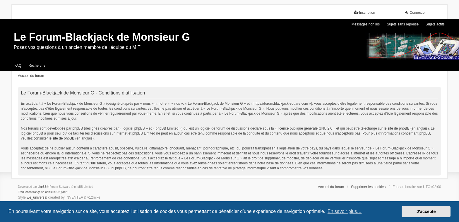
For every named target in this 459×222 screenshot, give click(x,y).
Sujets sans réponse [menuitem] (403, 24)
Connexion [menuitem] (415, 12)
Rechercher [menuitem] (37, 65)
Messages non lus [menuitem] (366, 24)
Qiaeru (63, 192)
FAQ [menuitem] (17, 65)
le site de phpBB (396, 128)
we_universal (37, 197)
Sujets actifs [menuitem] (435, 24)
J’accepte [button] (426, 211)
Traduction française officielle (37, 192)
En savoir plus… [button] (345, 211)
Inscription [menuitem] (364, 12)
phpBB (42, 186)
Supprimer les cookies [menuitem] (368, 187)
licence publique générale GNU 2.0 (305, 128)
